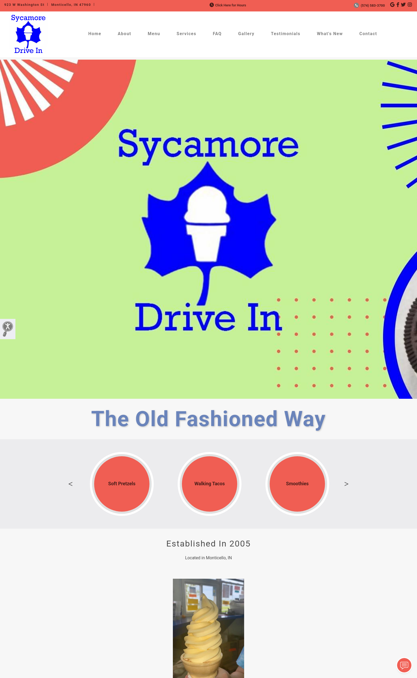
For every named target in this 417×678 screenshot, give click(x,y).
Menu (154, 33)
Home (94, 33)
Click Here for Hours (227, 5)
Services (186, 33)
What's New (330, 33)
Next (347, 484)
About (124, 33)
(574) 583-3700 (369, 5)
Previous (70, 484)
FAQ (217, 33)
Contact (368, 33)
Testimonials (286, 33)
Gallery (246, 33)
